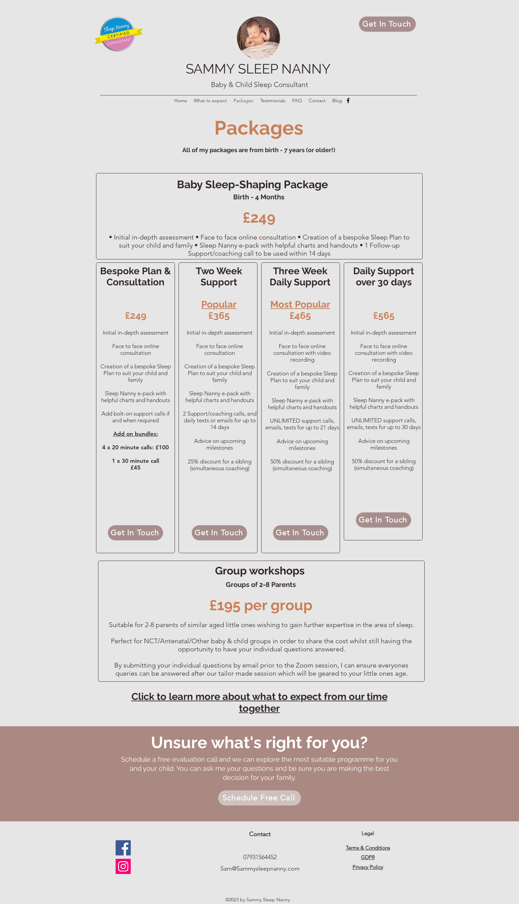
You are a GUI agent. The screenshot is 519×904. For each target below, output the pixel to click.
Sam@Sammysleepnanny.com (260, 868)
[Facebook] (348, 100)
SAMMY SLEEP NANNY (258, 69)
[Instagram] (123, 866)
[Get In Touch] (387, 24)
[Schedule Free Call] (259, 798)
